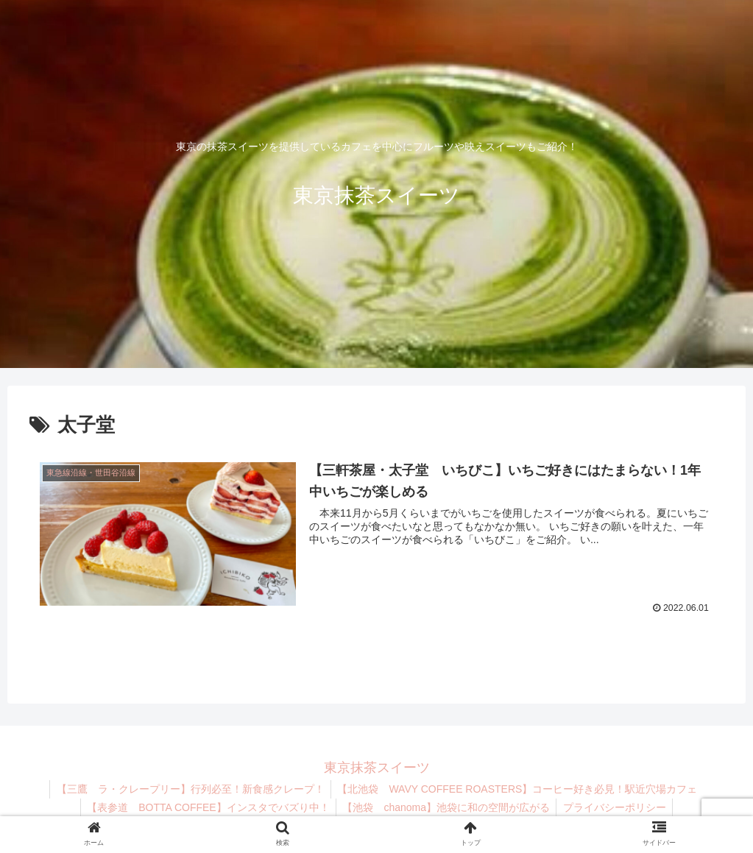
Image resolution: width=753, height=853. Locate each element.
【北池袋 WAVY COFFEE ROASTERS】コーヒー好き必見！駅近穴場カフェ (519, 789)
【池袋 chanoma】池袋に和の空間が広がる (446, 807)
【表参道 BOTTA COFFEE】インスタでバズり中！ (206, 807)
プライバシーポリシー (616, 807)
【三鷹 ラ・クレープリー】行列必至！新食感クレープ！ (189, 789)
